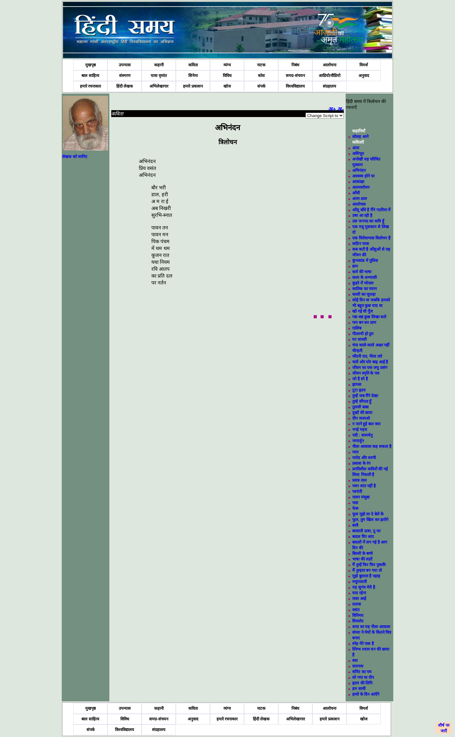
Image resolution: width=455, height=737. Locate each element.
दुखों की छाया (362, 412)
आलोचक (359, 204)
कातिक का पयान (364, 288)
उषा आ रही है (362, 215)
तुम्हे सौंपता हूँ (361, 401)
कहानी (159, 65)
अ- (340, 109)
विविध (227, 75)
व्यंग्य (227, 65)
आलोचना (329, 65)
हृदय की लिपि (362, 683)
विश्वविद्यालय (295, 86)
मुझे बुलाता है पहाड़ (366, 576)
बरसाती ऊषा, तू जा (366, 531)
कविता (193, 65)
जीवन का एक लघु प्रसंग (369, 367)
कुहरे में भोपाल (363, 283)
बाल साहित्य (90, 75)
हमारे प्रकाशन (193, 86)
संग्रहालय (329, 86)
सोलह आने (360, 136)
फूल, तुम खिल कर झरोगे (370, 519)
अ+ (332, 109)
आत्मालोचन (360, 187)
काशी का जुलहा (363, 294)
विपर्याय (357, 621)
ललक (356, 604)
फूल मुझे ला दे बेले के (368, 514)
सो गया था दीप (363, 677)
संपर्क (261, 86)
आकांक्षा (358, 181)
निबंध (295, 65)
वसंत (355, 609)
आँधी (356, 193)
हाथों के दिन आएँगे (365, 694)
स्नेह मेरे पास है (363, 643)
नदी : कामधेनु (362, 435)
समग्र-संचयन (295, 75)
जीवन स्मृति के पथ (365, 373)
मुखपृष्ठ (90, 65)
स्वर (355, 660)
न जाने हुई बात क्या (366, 424)
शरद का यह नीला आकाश (371, 626)
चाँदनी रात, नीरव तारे (367, 356)
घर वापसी (359, 339)
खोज (227, 86)
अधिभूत (358, 153)
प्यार (355, 452)
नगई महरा (359, 429)
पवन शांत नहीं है (364, 486)
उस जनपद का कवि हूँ (368, 221)
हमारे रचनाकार (90, 86)
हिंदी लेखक (124, 86)
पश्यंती (357, 491)
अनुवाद (363, 75)
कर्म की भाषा (361, 271)
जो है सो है (360, 378)
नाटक (261, 65)
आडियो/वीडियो (329, 75)
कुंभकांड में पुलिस (365, 260)
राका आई (359, 598)
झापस (356, 384)
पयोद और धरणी (364, 457)
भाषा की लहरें (362, 559)
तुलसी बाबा (360, 407)
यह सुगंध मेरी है (363, 587)
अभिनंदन (359, 170)
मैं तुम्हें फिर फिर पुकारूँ (368, 564)
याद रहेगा (359, 593)
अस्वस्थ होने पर (363, 176)
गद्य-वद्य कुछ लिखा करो (369, 317)
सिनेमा (193, 75)
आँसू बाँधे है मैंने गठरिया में (371, 209)
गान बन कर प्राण (364, 322)
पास (355, 502)
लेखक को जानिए (74, 156)
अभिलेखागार (158, 86)
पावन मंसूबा (360, 497)
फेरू (355, 508)
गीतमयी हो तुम (363, 333)
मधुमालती (359, 581)
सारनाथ (357, 666)
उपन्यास (125, 65)
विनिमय (357, 615)
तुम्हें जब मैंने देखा (365, 395)
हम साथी (358, 688)
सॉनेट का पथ (361, 671)
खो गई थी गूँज (362, 311)
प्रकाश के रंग (361, 463)
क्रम (355, 266)
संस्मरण (124, 75)
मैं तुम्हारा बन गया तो (366, 570)
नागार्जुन (358, 440)
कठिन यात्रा (360, 243)
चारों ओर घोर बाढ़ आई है (370, 362)
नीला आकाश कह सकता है (371, 446)
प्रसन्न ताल (359, 480)
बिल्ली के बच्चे (362, 553)
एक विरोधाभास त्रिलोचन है (371, 238)
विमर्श (363, 65)
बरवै (355, 525)
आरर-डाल (359, 198)
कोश (261, 75)
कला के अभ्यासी (364, 277)
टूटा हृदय (359, 390)
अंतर (355, 148)
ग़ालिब (356, 328)
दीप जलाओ (361, 418)
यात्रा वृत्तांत (159, 75)
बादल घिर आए (363, 536)
